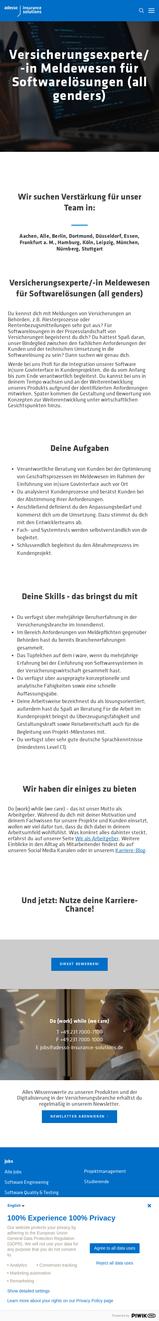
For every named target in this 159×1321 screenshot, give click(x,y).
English (16, 1205)
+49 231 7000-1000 (81, 1040)
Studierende (96, 1181)
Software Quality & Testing (32, 1192)
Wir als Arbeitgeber (97, 838)
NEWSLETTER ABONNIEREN (77, 1116)
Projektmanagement (105, 1171)
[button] (151, 10)
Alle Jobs (13, 1172)
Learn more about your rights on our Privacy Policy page (60, 1300)
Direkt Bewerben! (79, 964)
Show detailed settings (28, 1291)
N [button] (141, 10)
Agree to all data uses (114, 1248)
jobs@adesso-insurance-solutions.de (81, 1047)
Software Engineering (27, 1182)
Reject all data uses (114, 1263)
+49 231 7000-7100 (81, 1032)
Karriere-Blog (130, 850)
